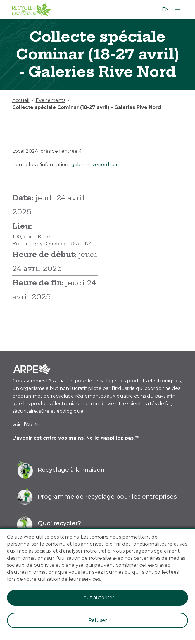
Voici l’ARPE (25, 424)
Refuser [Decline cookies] (97, 620)
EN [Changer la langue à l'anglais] (165, 9)
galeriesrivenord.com (95, 164)
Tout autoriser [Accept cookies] (97, 597)
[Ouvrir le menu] (177, 9)
